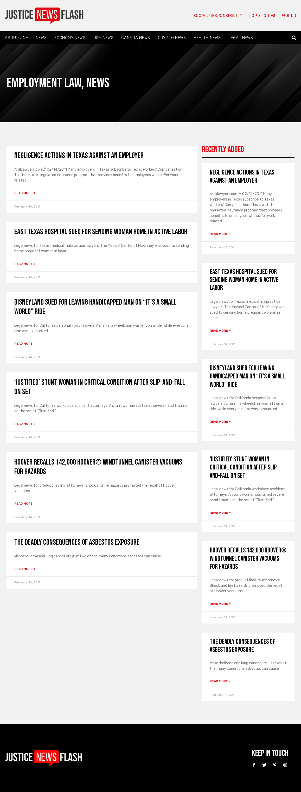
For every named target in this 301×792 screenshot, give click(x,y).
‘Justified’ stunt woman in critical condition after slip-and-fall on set (244, 467)
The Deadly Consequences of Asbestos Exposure (76, 542)
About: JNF (16, 37)
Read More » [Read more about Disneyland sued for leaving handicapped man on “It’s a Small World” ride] (24, 343)
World (289, 15)
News (41, 37)
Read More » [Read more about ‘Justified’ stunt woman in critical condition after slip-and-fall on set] (24, 424)
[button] (293, 37)
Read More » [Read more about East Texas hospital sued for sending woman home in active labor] (24, 264)
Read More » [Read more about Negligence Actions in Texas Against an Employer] (24, 193)
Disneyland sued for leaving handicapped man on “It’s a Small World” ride (247, 376)
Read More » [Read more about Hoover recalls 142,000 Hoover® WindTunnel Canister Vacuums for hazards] (24, 503)
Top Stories (261, 15)
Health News (207, 37)
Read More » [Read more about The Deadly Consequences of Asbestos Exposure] (24, 569)
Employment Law (44, 83)
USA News (103, 37)
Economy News (69, 37)
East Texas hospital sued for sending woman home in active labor (100, 231)
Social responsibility (217, 15)
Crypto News (172, 37)
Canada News (135, 37)
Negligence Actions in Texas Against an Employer (79, 155)
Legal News (240, 37)
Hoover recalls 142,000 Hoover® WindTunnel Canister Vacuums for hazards (248, 558)
